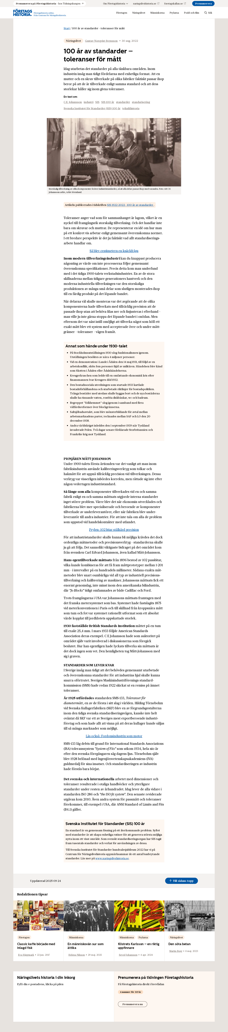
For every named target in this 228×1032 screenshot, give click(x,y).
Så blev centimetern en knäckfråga (114, 250)
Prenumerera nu (132, 1004)
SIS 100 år (107, 102)
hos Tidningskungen (48, 3)
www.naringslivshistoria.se (112, 858)
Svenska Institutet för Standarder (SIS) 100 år (92, 108)
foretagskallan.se (173, 3)
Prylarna (174, 12)
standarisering (141, 102)
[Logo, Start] (39, 12)
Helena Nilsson (76, 954)
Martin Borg (175, 951)
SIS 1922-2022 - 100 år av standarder (130, 205)
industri (88, 102)
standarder (123, 102)
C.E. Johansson (73, 102)
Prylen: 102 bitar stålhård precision (114, 529)
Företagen (121, 12)
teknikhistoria (130, 108)
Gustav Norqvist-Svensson (101, 41)
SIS (97, 102)
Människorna (157, 12)
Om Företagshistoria (115, 3)
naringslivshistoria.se (144, 3)
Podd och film (191, 12)
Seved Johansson (128, 954)
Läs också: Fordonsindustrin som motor (114, 736)
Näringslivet (138, 12)
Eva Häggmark (26, 954)
